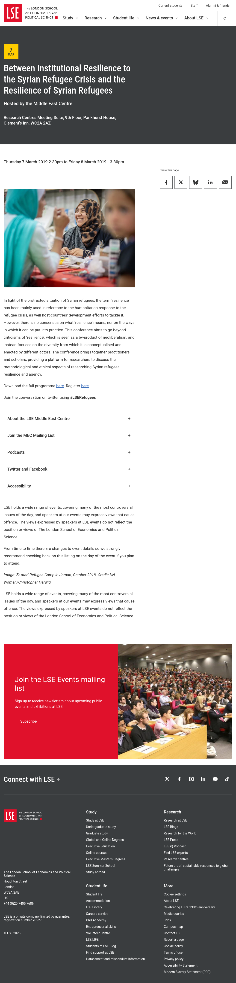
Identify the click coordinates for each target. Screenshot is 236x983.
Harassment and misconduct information (115, 959)
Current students (171, 5)
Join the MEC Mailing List (69, 435)
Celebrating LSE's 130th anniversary (189, 907)
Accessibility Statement (181, 965)
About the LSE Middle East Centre (69, 418)
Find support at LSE (100, 952)
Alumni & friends (218, 5)
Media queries (174, 914)
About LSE (196, 17)
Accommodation (98, 901)
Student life (126, 17)
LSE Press (171, 840)
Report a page (174, 939)
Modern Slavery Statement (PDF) (187, 972)
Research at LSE (175, 820)
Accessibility (69, 486)
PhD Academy (96, 920)
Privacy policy (173, 959)
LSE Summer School (100, 865)
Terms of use (173, 952)
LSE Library (94, 907)
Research (96, 17)
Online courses (96, 853)
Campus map (173, 926)
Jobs (167, 920)
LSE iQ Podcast (175, 846)
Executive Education (100, 846)
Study (71, 17)
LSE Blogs (171, 827)
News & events (162, 17)
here (60, 385)
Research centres (176, 859)
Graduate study (97, 833)
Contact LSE (172, 933)
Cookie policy (173, 946)
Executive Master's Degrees (105, 859)
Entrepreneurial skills (101, 926)
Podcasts (69, 452)
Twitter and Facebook (69, 469)
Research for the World (180, 833)
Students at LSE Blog (101, 946)
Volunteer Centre (98, 933)
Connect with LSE (32, 779)
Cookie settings (175, 894)
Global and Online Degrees (105, 840)
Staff (194, 5)
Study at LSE (95, 820)
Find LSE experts (176, 853)
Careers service (97, 914)
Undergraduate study (101, 827)
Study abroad (95, 872)
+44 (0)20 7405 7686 (19, 903)
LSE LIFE (92, 939)
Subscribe (28, 721)
